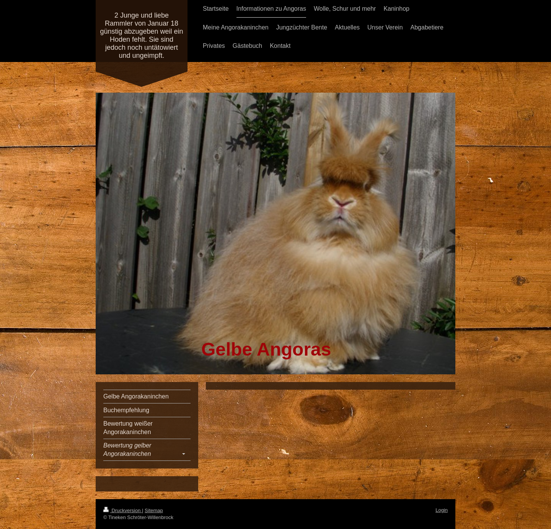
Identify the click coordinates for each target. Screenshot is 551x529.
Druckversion (122, 510)
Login (441, 510)
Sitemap (154, 510)
